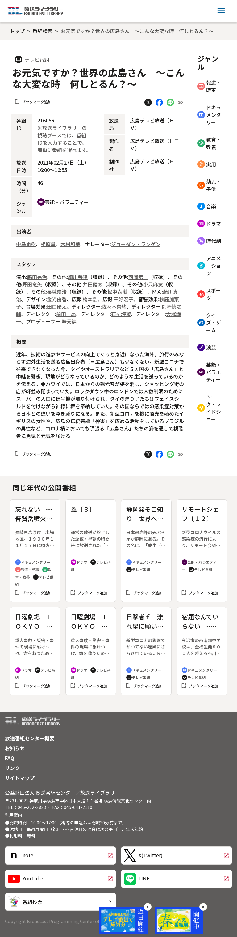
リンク (12, 768)
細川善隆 (78, 276)
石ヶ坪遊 (121, 314)
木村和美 (70, 244)
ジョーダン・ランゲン (135, 244)
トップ (17, 31)
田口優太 (57, 306)
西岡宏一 (138, 276)
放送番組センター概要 (29, 738)
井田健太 (92, 284)
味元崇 (69, 321)
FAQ (9, 758)
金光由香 (57, 299)
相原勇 (48, 244)
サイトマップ (20, 777)
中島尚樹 (26, 244)
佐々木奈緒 (114, 306)
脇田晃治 (37, 276)
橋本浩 (90, 299)
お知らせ (15, 748)
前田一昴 (66, 314)
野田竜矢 (32, 284)
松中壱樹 (117, 291)
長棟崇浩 (57, 291)
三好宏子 (123, 299)
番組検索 (42, 31)
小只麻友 (153, 284)
